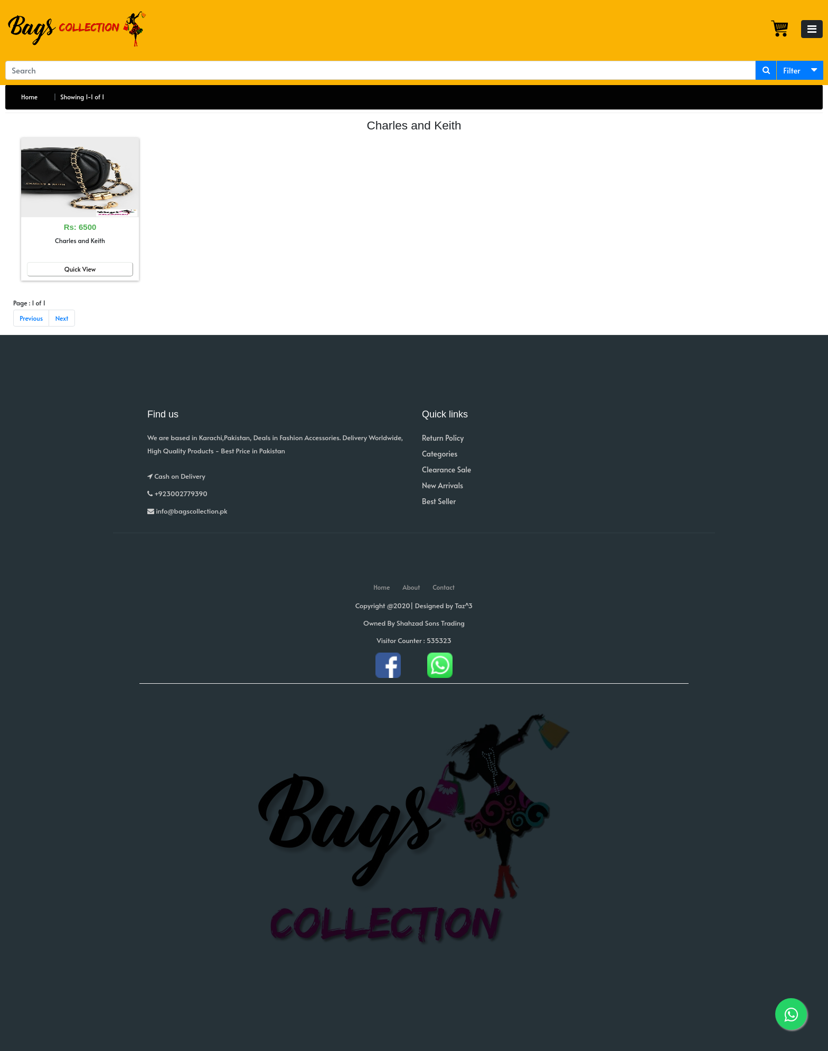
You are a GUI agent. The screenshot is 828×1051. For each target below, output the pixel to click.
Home (29, 96)
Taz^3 (464, 605)
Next (62, 318)
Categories (439, 454)
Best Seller (439, 501)
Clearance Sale (446, 469)
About (411, 587)
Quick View (80, 269)
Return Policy (443, 438)
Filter (792, 70)
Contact (443, 587)
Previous (31, 318)
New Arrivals (442, 485)
